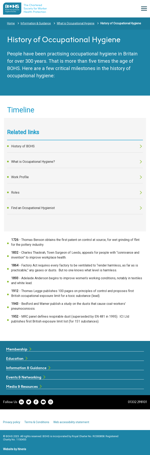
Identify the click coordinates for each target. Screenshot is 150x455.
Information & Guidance (36, 23)
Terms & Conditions (36, 422)
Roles (15, 192)
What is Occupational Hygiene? (33, 162)
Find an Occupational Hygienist (33, 208)
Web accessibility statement (71, 422)
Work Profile (20, 177)
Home (11, 23)
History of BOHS (23, 146)
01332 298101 (137, 402)
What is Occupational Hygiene (75, 23)
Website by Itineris (14, 449)
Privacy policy (11, 422)
